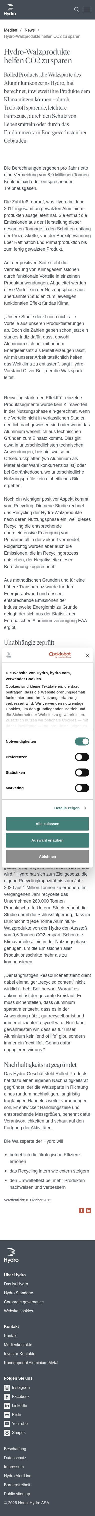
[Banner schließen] (87, 655)
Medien (10, 30)
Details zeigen (67, 808)
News (30, 30)
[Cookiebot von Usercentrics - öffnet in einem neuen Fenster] (57, 655)
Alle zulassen (47, 824)
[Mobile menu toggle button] (88, 10)
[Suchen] (77, 10)
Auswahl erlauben (48, 840)
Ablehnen (47, 856)
